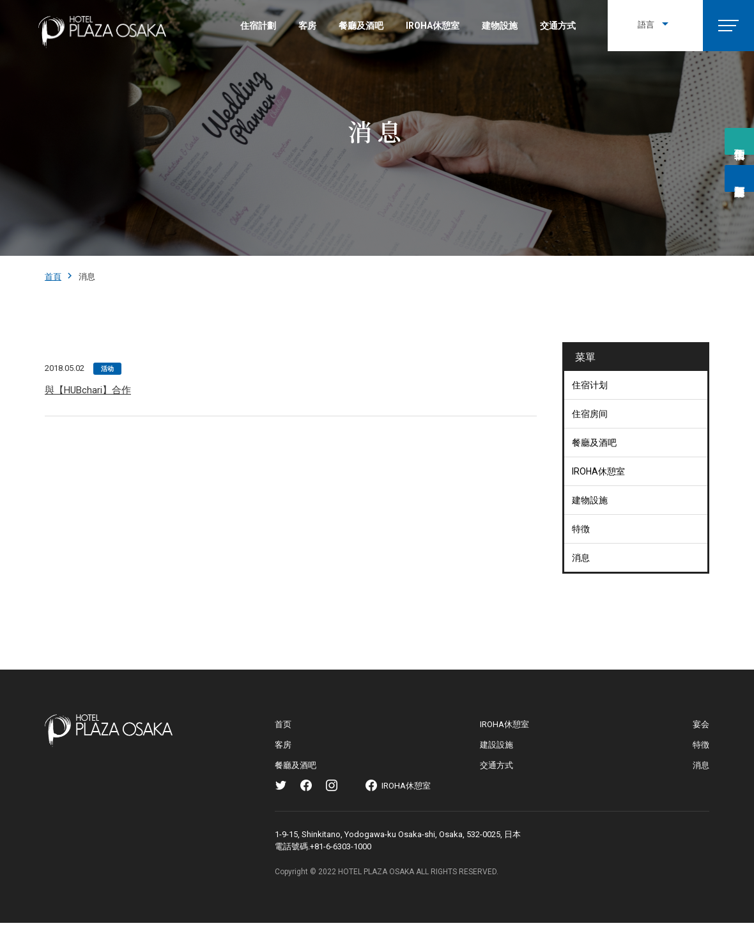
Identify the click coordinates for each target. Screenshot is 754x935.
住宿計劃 (258, 25)
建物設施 (500, 25)
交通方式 (558, 25)
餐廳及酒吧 (361, 25)
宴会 (701, 724)
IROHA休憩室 (432, 25)
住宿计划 (590, 385)
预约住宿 (739, 142)
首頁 (53, 276)
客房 (307, 25)
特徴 (581, 529)
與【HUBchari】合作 (88, 390)
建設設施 (496, 745)
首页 (283, 724)
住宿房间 (590, 414)
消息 (581, 558)
